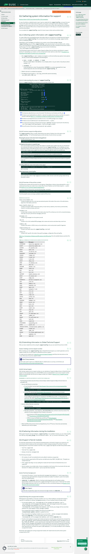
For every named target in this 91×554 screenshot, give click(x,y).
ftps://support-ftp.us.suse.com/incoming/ (39, 416)
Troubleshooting (39, 8)
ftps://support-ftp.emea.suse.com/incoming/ (34, 399)
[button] (4, 548)
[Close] (70, 547)
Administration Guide (30, 8)
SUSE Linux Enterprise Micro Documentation (16, 8)
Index (5, 8)
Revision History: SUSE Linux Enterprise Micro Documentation (33, 19)
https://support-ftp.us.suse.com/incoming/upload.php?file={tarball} (53, 414)
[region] (39, 548)
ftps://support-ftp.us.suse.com (44, 392)
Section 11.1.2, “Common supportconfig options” (32, 187)
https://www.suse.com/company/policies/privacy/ (31, 363)
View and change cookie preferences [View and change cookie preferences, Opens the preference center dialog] (56, 548)
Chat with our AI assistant (82, 543)
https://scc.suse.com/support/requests (43, 354)
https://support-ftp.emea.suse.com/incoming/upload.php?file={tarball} (51, 398)
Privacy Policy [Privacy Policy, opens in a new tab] (16, 549)
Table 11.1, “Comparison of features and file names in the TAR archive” (47, 116)
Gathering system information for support (51, 8)
